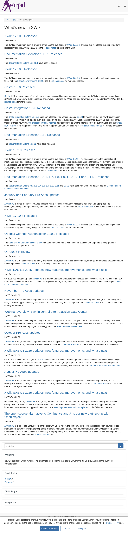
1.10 (52, 186)
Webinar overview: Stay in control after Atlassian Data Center (45, 311)
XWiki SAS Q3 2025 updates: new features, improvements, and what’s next (55, 350)
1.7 (39, 186)
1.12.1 (35, 63)
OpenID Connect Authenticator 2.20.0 (25, 243)
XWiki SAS (9, 204)
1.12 (34, 144)
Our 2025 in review (17, 251)
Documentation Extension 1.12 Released (32, 134)
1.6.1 (34, 186)
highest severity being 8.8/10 (30, 81)
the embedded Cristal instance (42, 123)
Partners (8, 482)
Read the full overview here (69, 326)
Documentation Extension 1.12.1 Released (33, 54)
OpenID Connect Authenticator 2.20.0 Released (36, 233)
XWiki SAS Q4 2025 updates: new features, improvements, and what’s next (55, 269)
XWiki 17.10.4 (73, 225)
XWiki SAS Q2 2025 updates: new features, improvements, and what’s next (55, 392)
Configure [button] (81, 528)
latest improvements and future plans (70, 407)
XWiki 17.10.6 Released (20, 36)
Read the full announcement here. (105, 365)
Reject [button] (67, 528)
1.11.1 (66, 186)
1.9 (47, 186)
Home (14, 20)
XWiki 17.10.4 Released (20, 215)
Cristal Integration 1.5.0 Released (27, 108)
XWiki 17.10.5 (73, 78)
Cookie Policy (112, 523)
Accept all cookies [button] (49, 528)
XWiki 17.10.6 (73, 45)
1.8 (43, 186)
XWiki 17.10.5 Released (20, 69)
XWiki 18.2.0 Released (19, 150)
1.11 (57, 186)
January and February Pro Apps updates (31, 194)
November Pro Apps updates (24, 290)
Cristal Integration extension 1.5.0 (23, 117)
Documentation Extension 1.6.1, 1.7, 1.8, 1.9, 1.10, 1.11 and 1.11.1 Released (56, 176)
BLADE (8, 479)
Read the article (85, 207)
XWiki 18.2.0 (73, 159)
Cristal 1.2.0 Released (19, 87)
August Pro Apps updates (21, 371)
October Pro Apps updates (22, 332)
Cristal (7, 96)
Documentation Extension (20, 63)
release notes (50, 48)
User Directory (26, 20)
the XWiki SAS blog (42, 434)
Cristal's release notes (92, 126)
